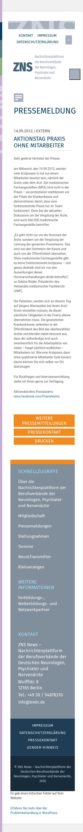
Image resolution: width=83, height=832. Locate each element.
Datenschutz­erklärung (37, 42)
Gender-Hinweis (42, 747)
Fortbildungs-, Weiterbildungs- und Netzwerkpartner (37, 603)
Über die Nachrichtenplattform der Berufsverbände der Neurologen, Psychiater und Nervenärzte (42, 493)
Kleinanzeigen (31, 566)
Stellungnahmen (33, 536)
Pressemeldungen (35, 526)
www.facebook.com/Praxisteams (37, 396)
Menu (75, 74)
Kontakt (26, 36)
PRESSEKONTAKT (44, 432)
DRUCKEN (44, 441)
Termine (25, 546)
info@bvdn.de (31, 702)
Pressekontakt (42, 740)
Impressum (46, 36)
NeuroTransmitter (34, 556)
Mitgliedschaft (31, 515)
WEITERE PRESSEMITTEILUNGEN (44, 420)
